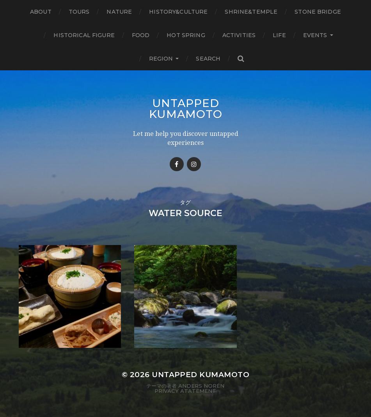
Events (315, 35)
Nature (119, 11)
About (40, 11)
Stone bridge (318, 11)
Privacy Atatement (185, 391)
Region (161, 58)
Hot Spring (186, 35)
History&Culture (178, 11)
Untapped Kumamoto (185, 109)
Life (279, 35)
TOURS (79, 11)
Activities (239, 35)
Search (208, 58)
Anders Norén (201, 386)
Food (141, 35)
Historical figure (83, 35)
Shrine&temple (251, 11)
